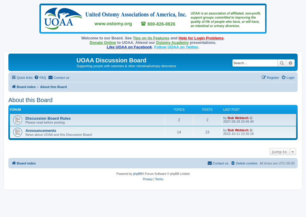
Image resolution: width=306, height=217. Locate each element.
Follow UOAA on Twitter (176, 47)
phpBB (137, 174)
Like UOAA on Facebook (129, 47)
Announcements (40, 130)
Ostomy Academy (172, 42)
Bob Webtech (238, 118)
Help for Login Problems (201, 38)
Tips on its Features (151, 38)
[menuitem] (40, 77)
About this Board (30, 100)
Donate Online (103, 42)
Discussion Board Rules (48, 118)
